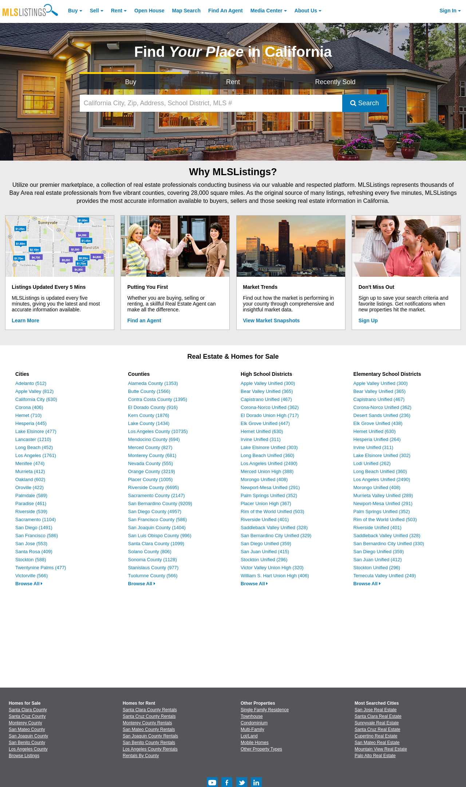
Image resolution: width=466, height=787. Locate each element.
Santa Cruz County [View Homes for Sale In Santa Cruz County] (27, 716)
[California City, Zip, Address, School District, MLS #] (210, 103)
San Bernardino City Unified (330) (389, 543)
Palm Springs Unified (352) (269, 495)
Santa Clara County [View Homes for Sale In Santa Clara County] (28, 709)
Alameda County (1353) (153, 383)
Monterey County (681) (152, 455)
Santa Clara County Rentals (150, 709)
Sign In (448, 10)
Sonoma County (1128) (152, 559)
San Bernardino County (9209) (160, 503)
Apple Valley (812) (34, 391)
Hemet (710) (28, 415)
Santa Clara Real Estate (378, 716)
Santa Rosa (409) (33, 551)
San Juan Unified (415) (265, 551)
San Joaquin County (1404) (157, 527)
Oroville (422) (29, 487)
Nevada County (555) (150, 463)
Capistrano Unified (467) (266, 399)
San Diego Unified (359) (266, 543)
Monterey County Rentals (147, 722)
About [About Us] (306, 10)
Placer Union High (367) (266, 503)
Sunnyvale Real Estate (377, 722)
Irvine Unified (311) (261, 439)
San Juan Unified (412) (378, 559)
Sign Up (368, 320)
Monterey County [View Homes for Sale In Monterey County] (25, 722)
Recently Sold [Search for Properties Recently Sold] (335, 82)
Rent (116, 10)
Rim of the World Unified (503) (272, 511)
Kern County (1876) (148, 415)
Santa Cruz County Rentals (149, 716)
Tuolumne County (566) (153, 575)
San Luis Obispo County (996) (159, 535)
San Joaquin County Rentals (150, 736)
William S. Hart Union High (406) (275, 575)
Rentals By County (141, 755)
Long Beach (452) (34, 447)
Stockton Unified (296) (264, 559)
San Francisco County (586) (157, 519)
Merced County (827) (150, 447)
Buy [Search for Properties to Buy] (130, 82)
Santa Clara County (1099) (156, 543)
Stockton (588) (30, 559)
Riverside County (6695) (153, 487)
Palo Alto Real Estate (375, 755)
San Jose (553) (31, 543)
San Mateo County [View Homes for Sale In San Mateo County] (27, 729)
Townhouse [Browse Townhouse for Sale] (252, 716)
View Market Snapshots (271, 320)
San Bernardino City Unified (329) (276, 535)
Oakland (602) (30, 479)
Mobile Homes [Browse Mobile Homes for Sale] (255, 742)
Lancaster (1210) (33, 439)
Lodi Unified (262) (372, 463)
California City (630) (36, 399)
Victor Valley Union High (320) (272, 567)
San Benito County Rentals (149, 742)
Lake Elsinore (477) (35, 431)
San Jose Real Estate (375, 709)
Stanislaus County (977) (153, 567)
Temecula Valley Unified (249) (385, 575)
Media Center (266, 10)
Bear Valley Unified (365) (267, 391)
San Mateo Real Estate (377, 742)
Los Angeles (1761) (35, 455)
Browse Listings (24, 755)
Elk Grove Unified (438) (378, 423)
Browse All (29, 583)
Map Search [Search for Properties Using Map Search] (186, 10)
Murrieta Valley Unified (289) (383, 495)
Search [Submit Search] (364, 103)
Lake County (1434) (149, 423)
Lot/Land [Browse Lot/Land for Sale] (249, 736)
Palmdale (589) (31, 495)
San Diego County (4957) (155, 511)
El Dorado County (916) (153, 407)
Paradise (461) (30, 503)
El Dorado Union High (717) (270, 415)
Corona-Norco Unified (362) (270, 407)
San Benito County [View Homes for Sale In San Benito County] (27, 742)
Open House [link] (149, 10)
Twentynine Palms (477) (40, 567)
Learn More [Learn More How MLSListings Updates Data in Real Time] (25, 320)
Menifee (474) (29, 463)
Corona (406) (29, 407)
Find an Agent (144, 320)
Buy (73, 10)
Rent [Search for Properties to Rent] (233, 82)
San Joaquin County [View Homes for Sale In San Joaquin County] (28, 736)
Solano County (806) (149, 551)
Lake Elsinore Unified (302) (382, 455)
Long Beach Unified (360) (267, 455)
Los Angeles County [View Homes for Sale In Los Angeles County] (28, 749)
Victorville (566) (31, 575)
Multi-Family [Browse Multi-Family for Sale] (252, 729)
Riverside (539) (31, 511)
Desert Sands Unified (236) (382, 415)
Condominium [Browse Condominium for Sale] (254, 722)
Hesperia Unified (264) (377, 439)
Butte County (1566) (149, 391)
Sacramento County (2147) (156, 495)
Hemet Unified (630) (262, 431)
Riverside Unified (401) (265, 519)
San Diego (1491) (33, 527)
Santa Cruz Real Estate (377, 729)
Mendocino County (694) (154, 439)
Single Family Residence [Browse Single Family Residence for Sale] (265, 709)
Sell (94, 10)
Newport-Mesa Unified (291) (270, 487)
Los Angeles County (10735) (158, 431)
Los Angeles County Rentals (150, 749)
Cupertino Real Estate (376, 736)
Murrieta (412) (30, 471)
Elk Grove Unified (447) (265, 423)
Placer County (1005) (150, 479)
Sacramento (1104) (35, 519)
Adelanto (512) (30, 383)
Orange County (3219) (151, 471)
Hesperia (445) (31, 423)
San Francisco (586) (36, 535)
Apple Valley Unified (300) (268, 383)
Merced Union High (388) (267, 471)
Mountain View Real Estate (381, 749)
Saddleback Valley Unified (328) (274, 527)
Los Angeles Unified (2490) (269, 463)
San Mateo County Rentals (149, 729)
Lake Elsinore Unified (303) (269, 447)
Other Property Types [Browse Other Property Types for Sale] (261, 749)
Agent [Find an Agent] (225, 10)
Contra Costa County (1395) (157, 399)
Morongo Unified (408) (264, 479)
